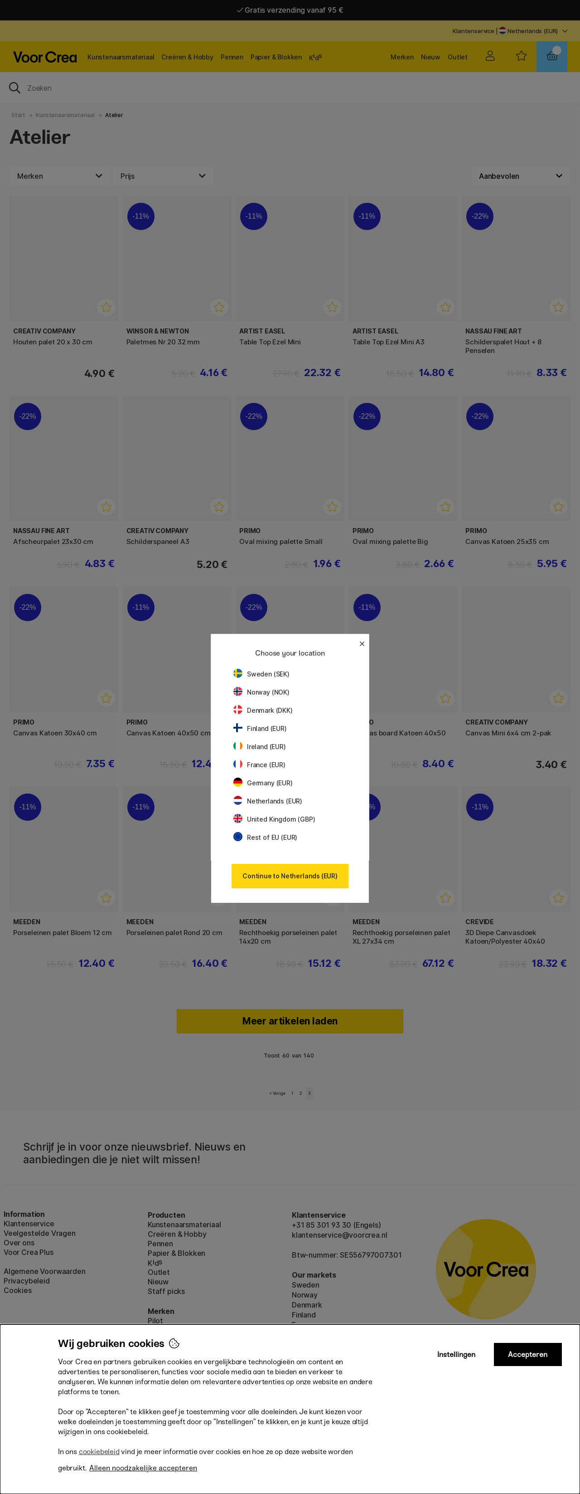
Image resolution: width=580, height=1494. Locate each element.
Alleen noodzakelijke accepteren (143, 1468)
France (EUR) (259, 765)
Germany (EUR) (263, 783)
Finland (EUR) (260, 728)
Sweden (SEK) (261, 674)
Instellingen (456, 1354)
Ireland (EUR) (259, 746)
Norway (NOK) (261, 692)
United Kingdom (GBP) (274, 819)
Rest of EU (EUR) (265, 837)
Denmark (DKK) (263, 710)
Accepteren (527, 1354)
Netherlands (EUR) (267, 801)
